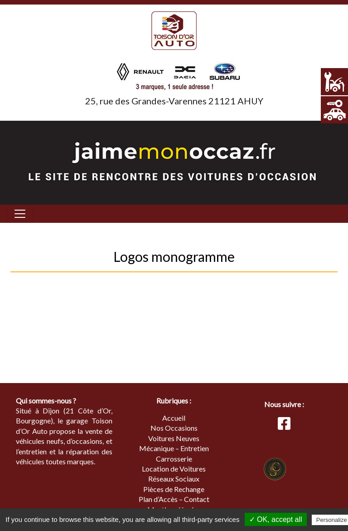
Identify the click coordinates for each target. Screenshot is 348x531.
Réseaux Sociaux (173, 478)
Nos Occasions (174, 427)
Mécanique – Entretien (174, 448)
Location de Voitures (174, 468)
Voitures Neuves (173, 438)
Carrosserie (174, 458)
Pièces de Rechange (173, 489)
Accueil (173, 417)
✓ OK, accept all (275, 519)
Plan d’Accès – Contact (174, 499)
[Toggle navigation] (20, 214)
